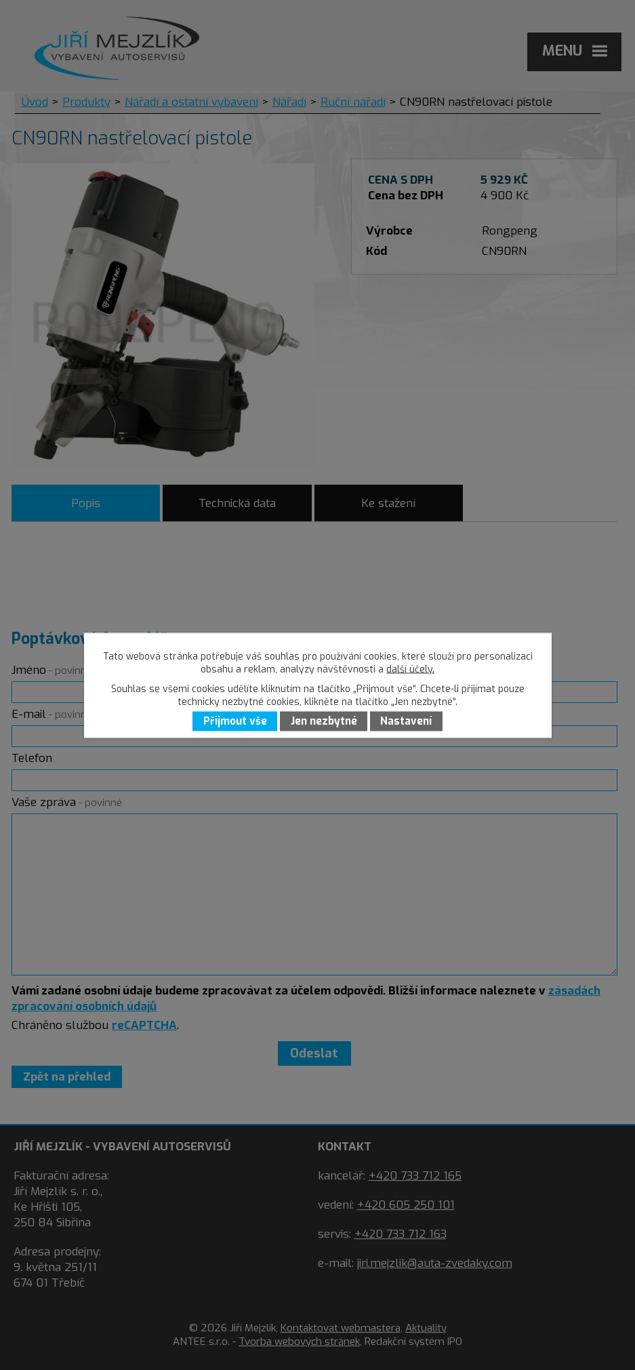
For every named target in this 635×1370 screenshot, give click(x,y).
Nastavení (406, 721)
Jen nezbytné (324, 721)
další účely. (410, 668)
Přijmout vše (235, 721)
